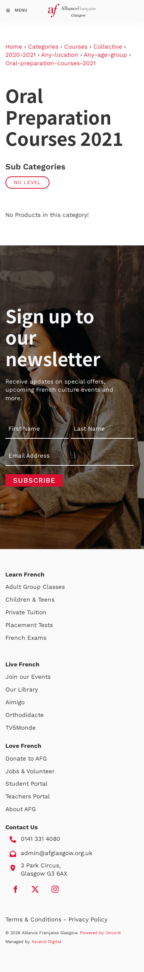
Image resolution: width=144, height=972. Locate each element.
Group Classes (44, 586)
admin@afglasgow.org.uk (57, 853)
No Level (27, 182)
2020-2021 (20, 54)
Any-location (59, 54)
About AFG (20, 809)
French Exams (25, 637)
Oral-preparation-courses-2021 (50, 63)
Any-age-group (105, 54)
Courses (76, 46)
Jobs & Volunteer (30, 771)
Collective (107, 46)
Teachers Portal (27, 796)
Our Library (21, 689)
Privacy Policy (88, 919)
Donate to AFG (26, 758)
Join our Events (28, 676)
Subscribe (34, 480)
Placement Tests (29, 625)
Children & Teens (30, 599)
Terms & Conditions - (36, 919)
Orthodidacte (24, 715)
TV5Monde (20, 727)
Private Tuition (25, 612)
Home (13, 46)
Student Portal (26, 783)
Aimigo (15, 702)
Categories (43, 46)
